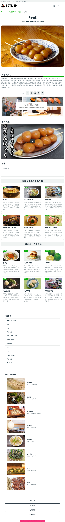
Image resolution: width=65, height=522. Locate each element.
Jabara (47, 263)
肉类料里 (34, 499)
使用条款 (50, 517)
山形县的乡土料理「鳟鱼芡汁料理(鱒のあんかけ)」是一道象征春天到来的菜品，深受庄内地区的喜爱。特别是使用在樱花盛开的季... (32, 234)
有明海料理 (49, 280)
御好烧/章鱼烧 (5, 504)
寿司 (2, 494)
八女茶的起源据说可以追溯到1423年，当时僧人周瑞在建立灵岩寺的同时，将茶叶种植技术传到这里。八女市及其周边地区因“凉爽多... (11, 297)
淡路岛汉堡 (28, 263)
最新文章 (32, 432)
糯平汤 (5, 263)
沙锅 (33, 494)
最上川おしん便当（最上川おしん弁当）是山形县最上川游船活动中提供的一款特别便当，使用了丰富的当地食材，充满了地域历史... (53, 234)
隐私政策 (50, 519)
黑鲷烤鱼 (48, 199)
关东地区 (3, 517)
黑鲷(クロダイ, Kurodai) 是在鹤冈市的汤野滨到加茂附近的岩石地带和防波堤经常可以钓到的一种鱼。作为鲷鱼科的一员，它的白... (53, 206)
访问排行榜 (32, 441)
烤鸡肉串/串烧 (36, 496)
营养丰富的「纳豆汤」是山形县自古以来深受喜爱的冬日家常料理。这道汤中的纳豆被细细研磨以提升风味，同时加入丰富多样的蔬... (11, 206)
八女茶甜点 (6, 291)
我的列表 (34, 519)
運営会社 (50, 514)
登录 (33, 517)
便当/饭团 (4, 506)
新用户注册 (35, 514)
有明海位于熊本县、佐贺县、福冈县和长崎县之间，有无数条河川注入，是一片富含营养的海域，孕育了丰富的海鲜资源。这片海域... (53, 286)
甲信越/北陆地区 (5, 519)
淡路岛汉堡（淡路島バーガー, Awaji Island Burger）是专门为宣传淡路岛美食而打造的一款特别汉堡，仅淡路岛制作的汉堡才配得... (32, 269)
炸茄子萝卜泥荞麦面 (10, 227)
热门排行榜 (32, 436)
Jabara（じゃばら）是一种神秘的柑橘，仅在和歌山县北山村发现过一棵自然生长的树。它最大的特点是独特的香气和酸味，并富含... (53, 269)
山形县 (20, 12)
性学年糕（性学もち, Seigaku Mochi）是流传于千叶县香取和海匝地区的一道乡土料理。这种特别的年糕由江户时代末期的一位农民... (32, 286)
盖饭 (33, 492)
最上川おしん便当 (51, 227)
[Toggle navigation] (63, 6)
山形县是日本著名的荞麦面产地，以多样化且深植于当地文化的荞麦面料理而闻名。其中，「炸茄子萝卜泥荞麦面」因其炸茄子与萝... (11, 234)
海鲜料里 (3, 499)
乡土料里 (34, 501)
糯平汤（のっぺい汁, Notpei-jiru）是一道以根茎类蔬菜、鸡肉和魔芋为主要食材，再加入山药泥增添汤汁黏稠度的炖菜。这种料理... (11, 269)
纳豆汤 (5, 199)
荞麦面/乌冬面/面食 (6, 501)
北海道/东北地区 (12, 12)
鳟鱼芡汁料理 (28, 227)
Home (3, 12)
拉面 (2, 496)
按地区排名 (32, 446)
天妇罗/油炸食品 (5, 492)
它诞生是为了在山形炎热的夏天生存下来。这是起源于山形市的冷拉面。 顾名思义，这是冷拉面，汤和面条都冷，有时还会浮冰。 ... (32, 206)
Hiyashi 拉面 (28, 199)
